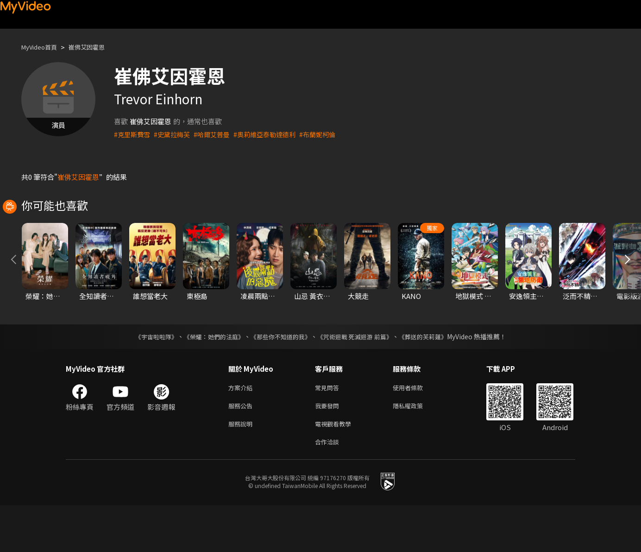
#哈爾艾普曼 (217, 134)
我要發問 (329, 449)
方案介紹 (242, 429)
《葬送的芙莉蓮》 (432, 377)
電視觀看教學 (336, 468)
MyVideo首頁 (42, 47)
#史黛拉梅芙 (175, 134)
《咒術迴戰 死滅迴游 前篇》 (359, 377)
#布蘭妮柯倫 (329, 134)
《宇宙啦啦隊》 (147, 377)
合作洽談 (329, 488)
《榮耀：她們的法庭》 (208, 377)
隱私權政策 (415, 449)
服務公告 (242, 449)
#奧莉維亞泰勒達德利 (273, 134)
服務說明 (242, 468)
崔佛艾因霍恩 (96, 47)
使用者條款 (415, 429)
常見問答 (329, 429)
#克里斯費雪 (133, 134)
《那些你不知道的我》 (279, 377)
